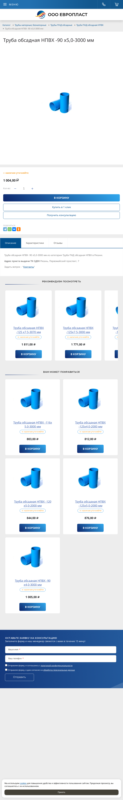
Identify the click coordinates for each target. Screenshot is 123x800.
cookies (23, 783)
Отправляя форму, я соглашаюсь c (40, 665)
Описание (10, 242)
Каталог (7, 25)
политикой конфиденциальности (57, 665)
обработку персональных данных (59, 670)
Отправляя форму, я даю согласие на (41, 670)
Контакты (28, 266)
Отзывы (58, 242)
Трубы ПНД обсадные (61, 25)
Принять (61, 792)
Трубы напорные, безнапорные (30, 25)
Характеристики (35, 242)
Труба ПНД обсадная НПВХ (89, 25)
